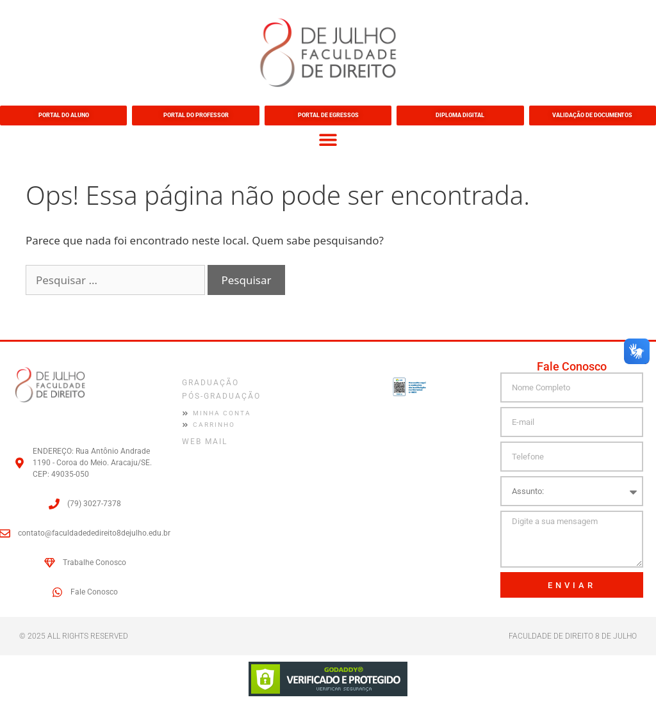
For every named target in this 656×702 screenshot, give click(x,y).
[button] (328, 139)
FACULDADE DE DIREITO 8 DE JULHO (573, 635)
